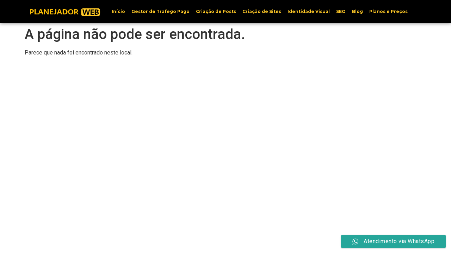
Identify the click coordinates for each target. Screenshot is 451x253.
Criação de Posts (216, 11)
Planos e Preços (388, 11)
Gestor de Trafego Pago (160, 11)
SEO (341, 11)
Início (118, 11)
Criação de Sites (261, 11)
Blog (357, 11)
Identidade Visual (309, 11)
